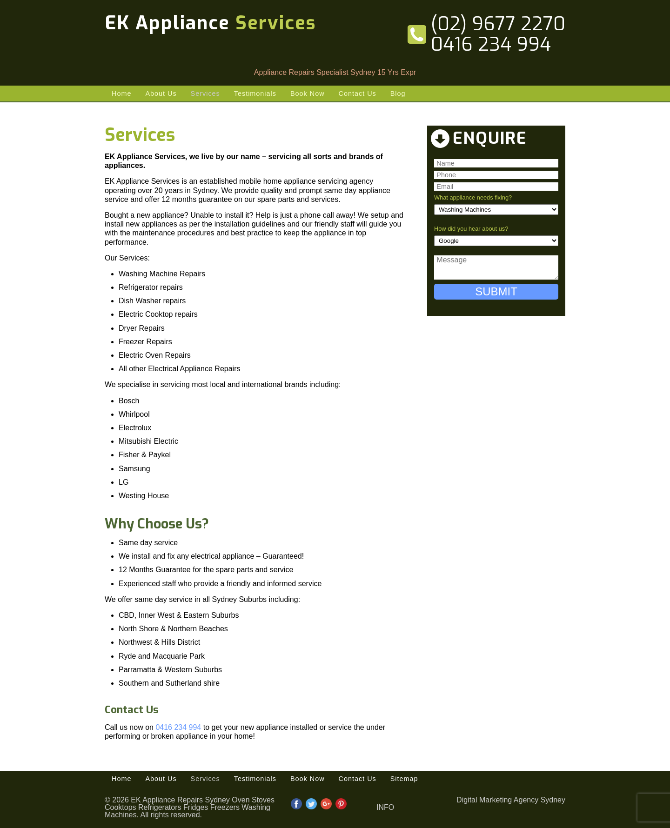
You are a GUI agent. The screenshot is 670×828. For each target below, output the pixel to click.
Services (205, 93)
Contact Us (357, 93)
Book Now (307, 93)
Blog (398, 93)
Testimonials (255, 93)
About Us (160, 93)
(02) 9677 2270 (498, 24)
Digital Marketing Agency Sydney (510, 800)
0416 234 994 (491, 44)
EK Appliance (210, 23)
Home (121, 93)
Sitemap (404, 778)
